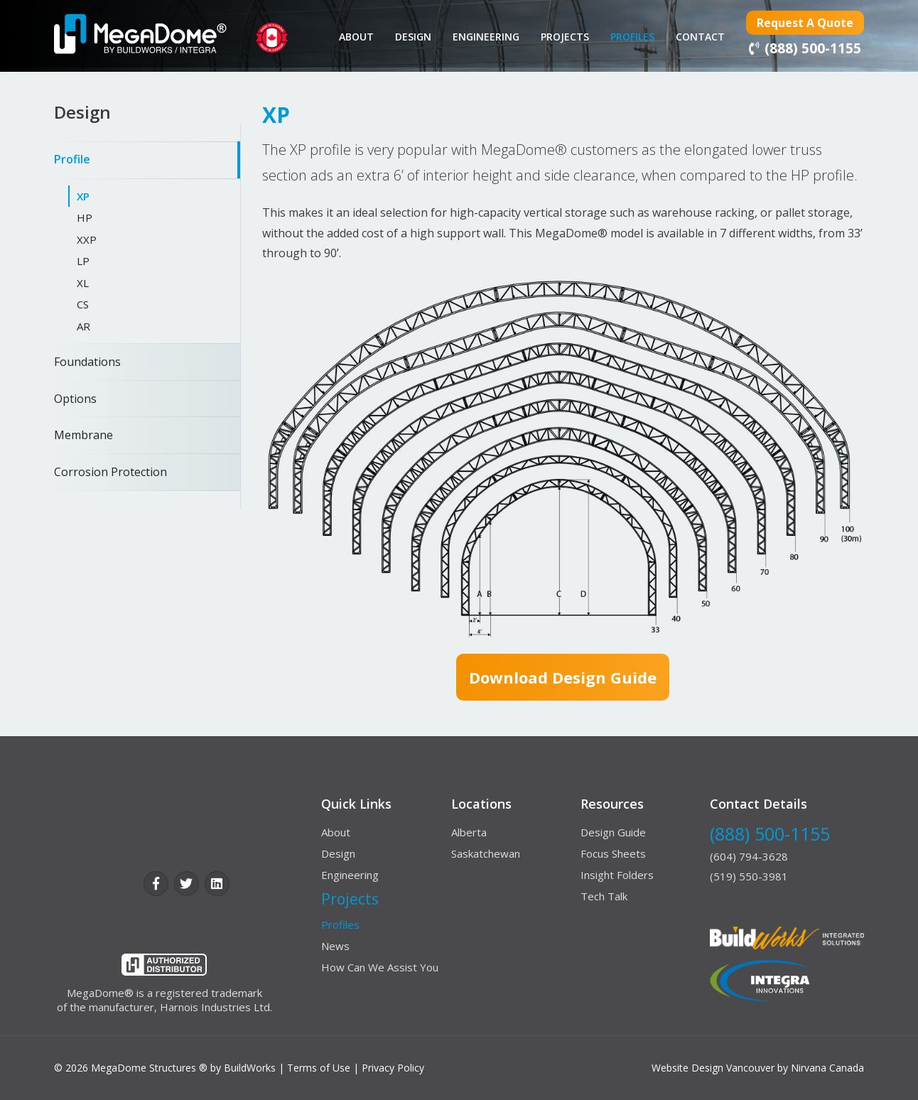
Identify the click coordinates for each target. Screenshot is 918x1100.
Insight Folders (617, 875)
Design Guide (613, 832)
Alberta (469, 832)
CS (83, 304)
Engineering (486, 36)
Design (413, 36)
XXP (87, 239)
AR (83, 326)
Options (75, 398)
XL (83, 283)
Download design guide (563, 677)
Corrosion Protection (110, 472)
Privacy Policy (393, 1067)
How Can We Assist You (379, 967)
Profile (72, 159)
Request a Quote (805, 23)
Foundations (87, 362)
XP (83, 196)
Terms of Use (318, 1067)
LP (83, 261)
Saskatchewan (485, 853)
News (335, 946)
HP (84, 217)
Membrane (83, 435)
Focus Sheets (613, 853)
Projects (565, 36)
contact (700, 36)
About (356, 36)
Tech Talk (603, 896)
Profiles (632, 36)
